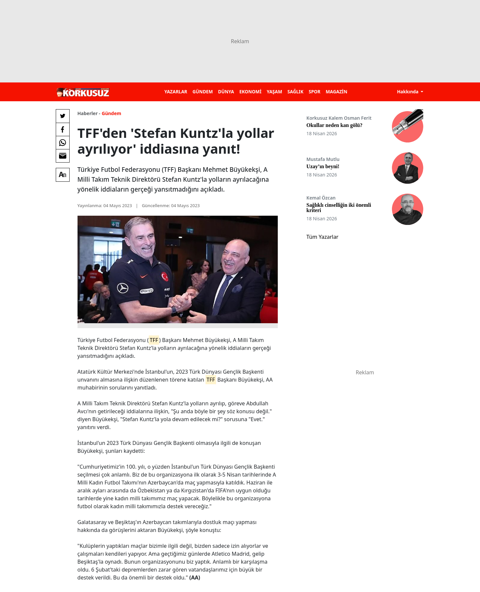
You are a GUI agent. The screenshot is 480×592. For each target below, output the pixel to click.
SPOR (315, 91)
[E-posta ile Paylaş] (62, 155)
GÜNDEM (202, 91)
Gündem (111, 113)
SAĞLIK (295, 91)
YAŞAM (274, 91)
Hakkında (408, 91)
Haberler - (89, 113)
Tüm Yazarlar (322, 236)
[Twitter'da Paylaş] (62, 116)
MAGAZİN (336, 91)
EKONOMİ (250, 91)
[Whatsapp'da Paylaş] (62, 142)
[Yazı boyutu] (62, 174)
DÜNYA (226, 91)
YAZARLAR (175, 91)
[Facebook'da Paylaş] (62, 129)
